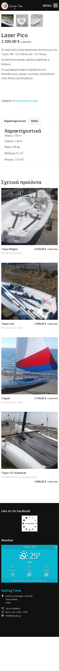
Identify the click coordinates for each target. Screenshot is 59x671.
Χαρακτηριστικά (15, 155)
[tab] (14, 155)
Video (34, 155)
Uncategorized (7, 511)
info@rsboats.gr (13, 650)
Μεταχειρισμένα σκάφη (25, 135)
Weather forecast (29, 615)
